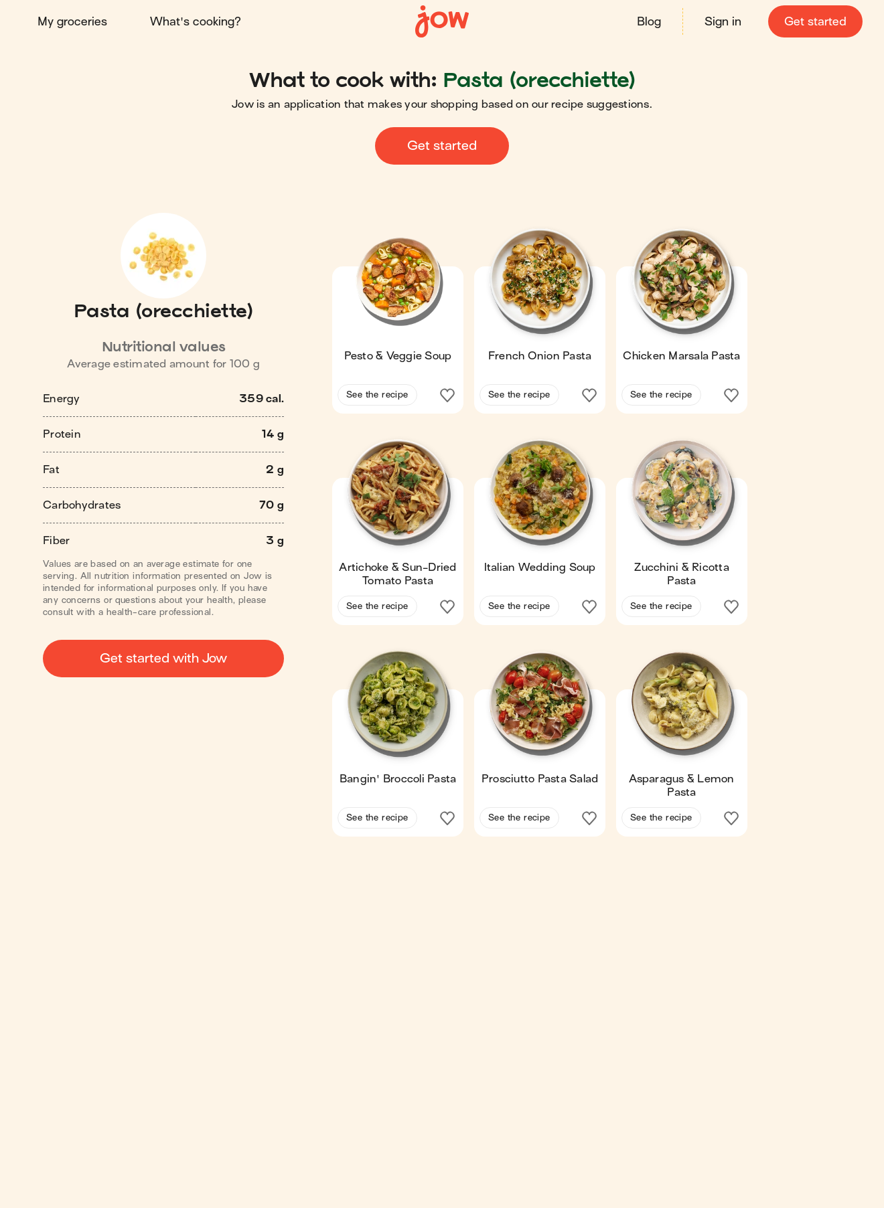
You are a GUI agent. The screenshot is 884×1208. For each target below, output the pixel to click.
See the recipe (377, 395)
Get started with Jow (163, 658)
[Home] (442, 22)
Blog (649, 21)
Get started (815, 21)
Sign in (723, 21)
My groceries (72, 21)
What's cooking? (195, 21)
